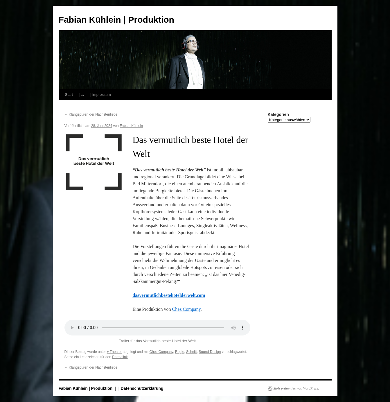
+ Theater (114, 352)
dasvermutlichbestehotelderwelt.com (168, 295)
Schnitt (191, 352)
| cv (82, 94)
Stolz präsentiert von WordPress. (296, 388)
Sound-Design (210, 352)
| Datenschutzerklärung (140, 388)
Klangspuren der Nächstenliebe (91, 114)
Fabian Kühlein (131, 126)
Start (69, 94)
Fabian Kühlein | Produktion (116, 19)
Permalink (119, 357)
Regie (179, 352)
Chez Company (186, 309)
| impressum (100, 94)
